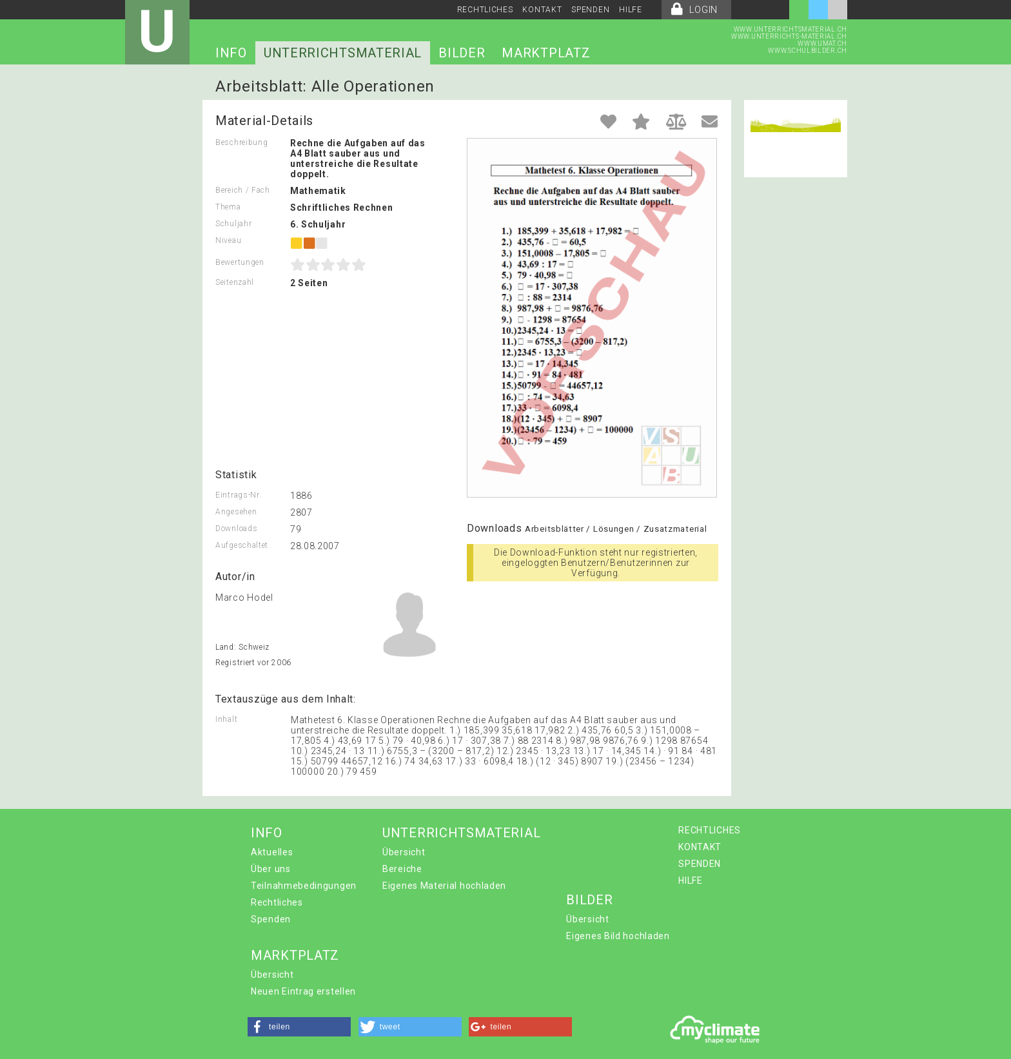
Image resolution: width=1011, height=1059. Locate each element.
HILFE (630, 9)
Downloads (236, 528)
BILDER (461, 53)
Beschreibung (241, 142)
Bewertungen (239, 262)
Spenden (271, 919)
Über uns (271, 869)
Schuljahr (233, 223)
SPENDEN (590, 9)
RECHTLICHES (485, 9)
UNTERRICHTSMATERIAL (343, 53)
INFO (231, 53)
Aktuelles (272, 852)
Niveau (228, 240)
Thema (228, 206)
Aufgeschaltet (241, 545)
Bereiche (402, 869)
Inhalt (226, 719)
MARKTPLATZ (546, 53)
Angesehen (236, 511)
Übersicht (403, 852)
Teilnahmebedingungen (304, 885)
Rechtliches (277, 902)
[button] (299, 1026)
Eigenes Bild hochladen (617, 936)
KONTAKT (542, 9)
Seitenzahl (234, 282)
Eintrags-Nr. (238, 495)
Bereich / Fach (242, 190)
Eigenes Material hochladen (444, 885)
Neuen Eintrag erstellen (303, 991)
